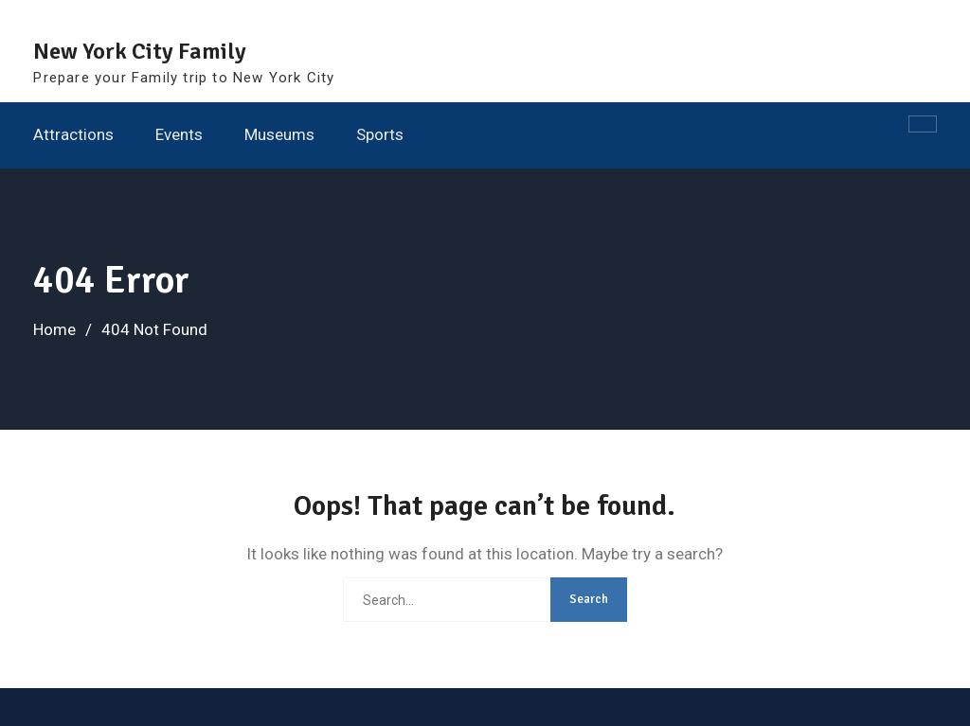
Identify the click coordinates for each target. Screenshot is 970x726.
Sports (380, 134)
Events (179, 134)
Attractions (73, 134)
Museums (279, 134)
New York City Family (139, 51)
